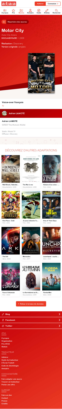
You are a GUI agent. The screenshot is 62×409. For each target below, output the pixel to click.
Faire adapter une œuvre (11, 379)
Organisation (6, 341)
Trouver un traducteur (10, 382)
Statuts (4, 347)
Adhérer (40, 4)
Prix (13, 11)
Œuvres (21, 11)
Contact (4, 398)
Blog (31, 314)
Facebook (31, 320)
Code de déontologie (10, 366)
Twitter (31, 326)
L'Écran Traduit (7, 363)
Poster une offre (8, 385)
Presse (4, 401)
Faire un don (6, 395)
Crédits (4, 404)
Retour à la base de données (31, 304)
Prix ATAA (5, 344)
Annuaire (30, 11)
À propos (5, 11)
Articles (47, 11)
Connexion (53, 4)
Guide (39, 11)
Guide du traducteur (9, 360)
